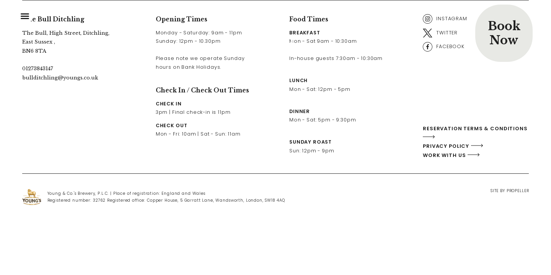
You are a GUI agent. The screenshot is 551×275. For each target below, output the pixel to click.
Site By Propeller (510, 191)
